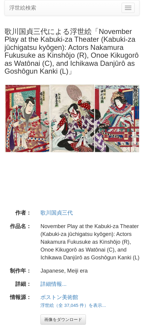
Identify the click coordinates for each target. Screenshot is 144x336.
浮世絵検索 (22, 8)
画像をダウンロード (63, 319)
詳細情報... (53, 284)
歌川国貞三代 (56, 213)
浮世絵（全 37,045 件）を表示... (73, 305)
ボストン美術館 (59, 297)
